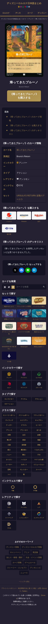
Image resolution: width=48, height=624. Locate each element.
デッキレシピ (35, 568)
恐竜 (9, 469)
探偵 (23, 440)
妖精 (38, 435)
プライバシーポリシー (9, 588)
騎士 (23, 455)
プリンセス (24, 430)
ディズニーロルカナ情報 (32, 547)
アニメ (26, 552)
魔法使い (24, 450)
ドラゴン (24, 425)
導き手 (9, 440)
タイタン (9, 460)
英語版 (35, 552)
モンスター (24, 469)
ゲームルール (30, 562)
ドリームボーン (24, 415)
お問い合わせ (42, 588)
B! (34, 270)
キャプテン (39, 420)
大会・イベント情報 (34, 557)
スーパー (39, 469)
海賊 (38, 440)
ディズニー (42, 13)
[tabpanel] (24, 50)
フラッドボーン (39, 415)
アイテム (24, 399)
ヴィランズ (9, 420)
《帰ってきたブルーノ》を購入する (24, 96)
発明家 (24, 445)
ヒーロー (39, 425)
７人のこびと (39, 450)
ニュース (24, 573)
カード (30, 13)
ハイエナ (24, 460)
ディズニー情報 (12, 547)
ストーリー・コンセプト (17, 568)
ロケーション (9, 404)
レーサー (9, 465)
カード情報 (17, 562)
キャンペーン (15, 552)
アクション (39, 399)
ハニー (9, 455)
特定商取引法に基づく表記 (27, 588)
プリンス (9, 430)
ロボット (24, 465)
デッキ (18, 13)
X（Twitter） (24, 591)
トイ (9, 474)
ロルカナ (6, 13)
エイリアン (24, 420)
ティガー (9, 425)
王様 (9, 445)
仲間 (9, 435)
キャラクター (9, 399)
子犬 (38, 455)
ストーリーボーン (9, 415)
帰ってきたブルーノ (26, 150)
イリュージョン (39, 465)
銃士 (9, 450)
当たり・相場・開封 (14, 557)
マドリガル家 (39, 460)
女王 (23, 435)
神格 (38, 445)
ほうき (39, 430)
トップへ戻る (24, 581)
